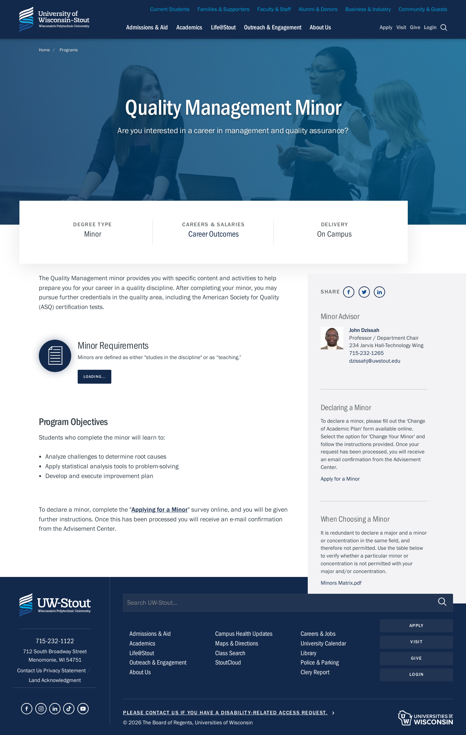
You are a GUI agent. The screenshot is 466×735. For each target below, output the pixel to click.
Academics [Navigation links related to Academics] (189, 27)
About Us (320, 27)
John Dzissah (364, 330)
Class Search (230, 653)
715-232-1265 (366, 353)
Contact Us (30, 670)
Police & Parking (320, 662)
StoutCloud (228, 662)
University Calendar (323, 643)
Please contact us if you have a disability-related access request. (225, 713)
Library (308, 653)
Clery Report (315, 672)
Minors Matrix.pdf (341, 583)
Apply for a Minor (340, 479)
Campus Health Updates (243, 633)
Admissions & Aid (150, 633)
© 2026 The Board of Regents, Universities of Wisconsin (188, 722)
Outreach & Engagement (157, 662)
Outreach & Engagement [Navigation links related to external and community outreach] (272, 27)
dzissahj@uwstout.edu (374, 361)
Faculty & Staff (274, 9)
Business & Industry (368, 9)
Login (430, 27)
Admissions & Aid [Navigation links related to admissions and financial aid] (147, 27)
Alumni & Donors (318, 9)
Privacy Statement (65, 670)
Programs (69, 50)
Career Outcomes (213, 234)
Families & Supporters (223, 9)
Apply (386, 27)
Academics (142, 643)
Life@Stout (141, 653)
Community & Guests (423, 9)
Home (44, 50)
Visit (401, 27)
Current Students (170, 9)
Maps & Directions (236, 643)
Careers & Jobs (318, 633)
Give (415, 27)
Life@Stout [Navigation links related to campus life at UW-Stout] (223, 27)
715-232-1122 (55, 641)
